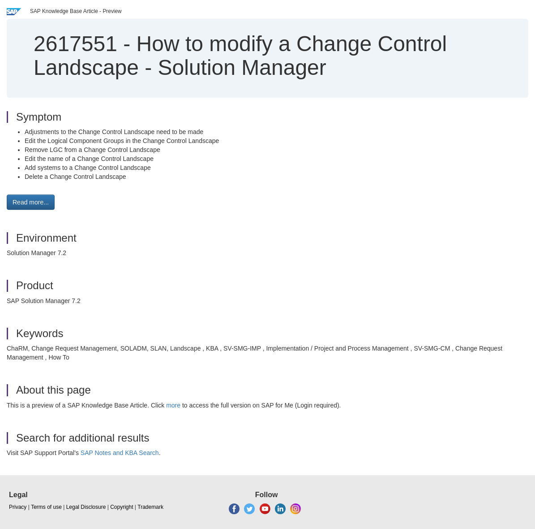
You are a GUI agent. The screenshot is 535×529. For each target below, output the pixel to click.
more (173, 405)
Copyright (121, 507)
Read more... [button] (31, 202)
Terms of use (46, 507)
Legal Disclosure (86, 507)
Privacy (17, 507)
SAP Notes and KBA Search (120, 452)
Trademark (150, 507)
